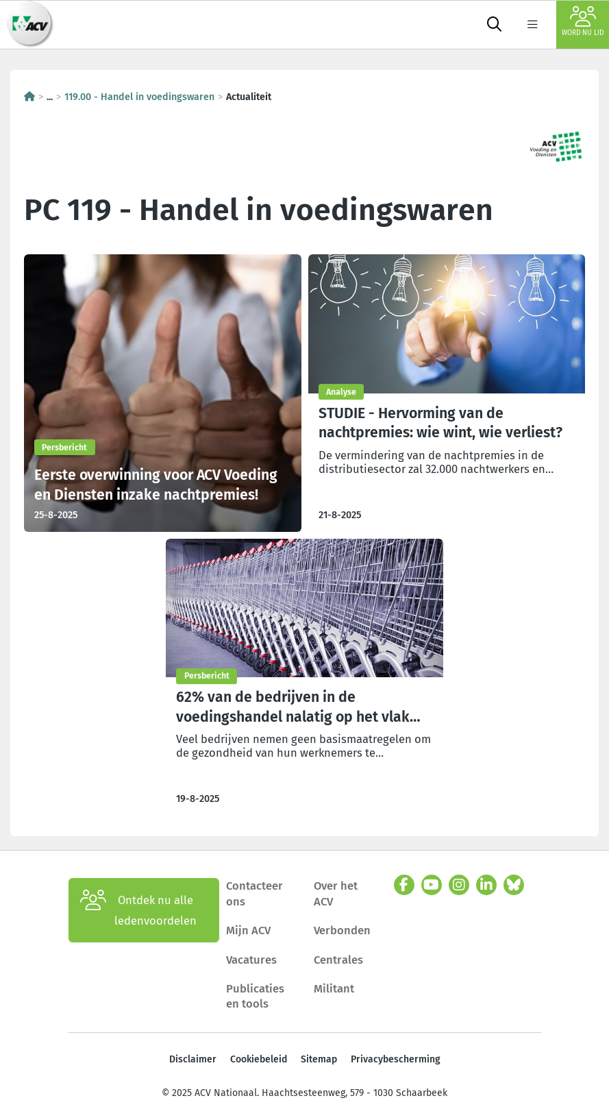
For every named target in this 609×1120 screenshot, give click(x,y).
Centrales (338, 959)
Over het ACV (336, 893)
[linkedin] (486, 885)
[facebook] (404, 885)
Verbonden (342, 930)
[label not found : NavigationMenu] (532, 25)
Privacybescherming (395, 1059)
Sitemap (319, 1059)
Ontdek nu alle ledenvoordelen (138, 910)
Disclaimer (192, 1059)
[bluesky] (514, 885)
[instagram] (459, 885)
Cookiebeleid (258, 1059)
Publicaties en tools (255, 996)
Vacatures (251, 959)
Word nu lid (583, 21)
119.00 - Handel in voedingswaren (139, 97)
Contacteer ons (254, 893)
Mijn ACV (248, 930)
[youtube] (431, 885)
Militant (334, 988)
